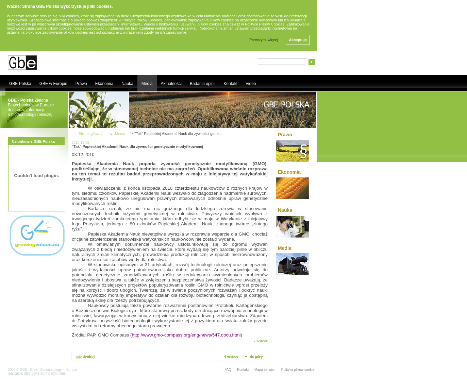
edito (55, 373)
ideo (27, 373)
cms (62, 373)
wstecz (262, 341)
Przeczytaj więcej (263, 40)
